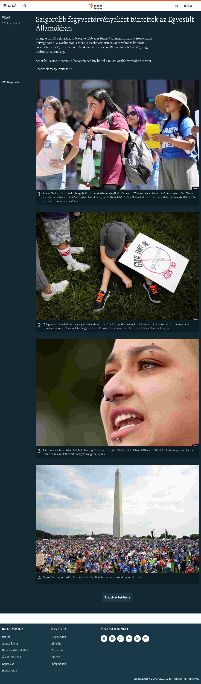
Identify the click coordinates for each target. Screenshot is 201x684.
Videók (55, 657)
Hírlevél (188, 6)
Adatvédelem (10, 643)
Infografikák (58, 663)
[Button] (10, 83)
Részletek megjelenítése (54, 69)
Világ (6, 17)
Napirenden (58, 637)
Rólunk (6, 637)
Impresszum (9, 670)
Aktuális (56, 643)
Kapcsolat (8, 663)
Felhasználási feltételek (16, 650)
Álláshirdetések (11, 657)
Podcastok (57, 650)
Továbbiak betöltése (117, 597)
